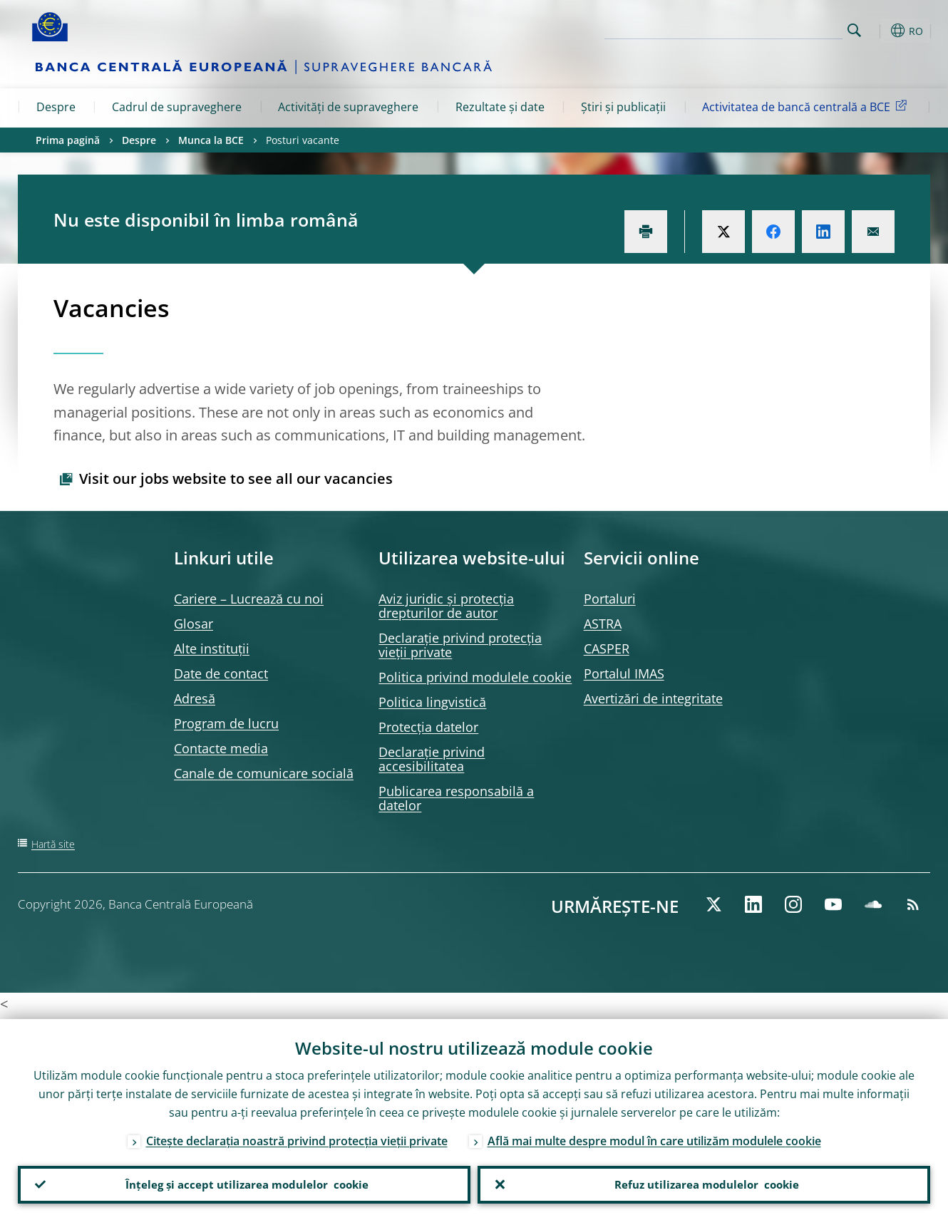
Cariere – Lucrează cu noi (249, 598)
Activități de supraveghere (348, 107)
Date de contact (221, 673)
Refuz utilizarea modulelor (704, 1183)
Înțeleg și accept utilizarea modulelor (244, 1183)
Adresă (194, 698)
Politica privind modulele (475, 677)
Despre (56, 107)
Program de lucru (226, 723)
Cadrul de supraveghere (177, 107)
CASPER (606, 648)
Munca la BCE (211, 140)
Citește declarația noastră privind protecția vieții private (297, 1137)
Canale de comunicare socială (264, 773)
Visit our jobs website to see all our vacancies (236, 478)
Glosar (193, 623)
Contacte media (221, 748)
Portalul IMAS (624, 673)
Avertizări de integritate (653, 698)
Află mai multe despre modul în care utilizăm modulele (654, 1137)
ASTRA (603, 623)
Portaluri (610, 598)
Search (854, 30)
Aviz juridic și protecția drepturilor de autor (446, 605)
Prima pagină (68, 140)
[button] (880, 31)
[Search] (771, 28)
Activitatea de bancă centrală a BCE (807, 106)
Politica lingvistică (432, 701)
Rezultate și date (500, 107)
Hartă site (53, 844)
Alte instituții (211, 648)
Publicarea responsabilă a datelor (456, 798)
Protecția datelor (428, 726)
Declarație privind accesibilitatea (431, 759)
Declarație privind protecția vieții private (460, 645)
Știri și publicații (623, 107)
